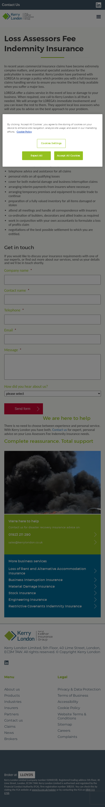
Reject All (37, 155)
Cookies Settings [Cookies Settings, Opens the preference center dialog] (51, 143)
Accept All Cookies (68, 155)
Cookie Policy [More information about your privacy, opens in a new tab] (24, 131)
